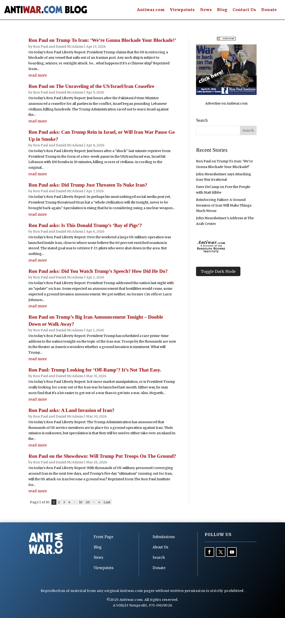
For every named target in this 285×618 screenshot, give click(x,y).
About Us (160, 547)
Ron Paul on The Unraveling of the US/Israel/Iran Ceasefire (91, 86)
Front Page (103, 537)
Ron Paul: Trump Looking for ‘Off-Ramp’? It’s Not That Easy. (94, 370)
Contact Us (244, 10)
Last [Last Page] (107, 502)
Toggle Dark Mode (218, 271)
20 (88, 502)
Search (159, 557)
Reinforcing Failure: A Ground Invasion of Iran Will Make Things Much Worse (223, 205)
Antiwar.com (151, 10)
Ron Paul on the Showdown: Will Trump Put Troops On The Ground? (102, 456)
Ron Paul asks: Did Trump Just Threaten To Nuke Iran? (87, 185)
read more (37, 75)
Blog (222, 10)
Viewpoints (182, 10)
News (206, 10)
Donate (269, 10)
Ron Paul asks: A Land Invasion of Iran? (71, 410)
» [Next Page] (99, 502)
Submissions (164, 537)
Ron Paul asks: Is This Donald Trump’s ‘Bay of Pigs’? (85, 225)
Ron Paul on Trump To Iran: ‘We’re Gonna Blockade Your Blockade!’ (102, 40)
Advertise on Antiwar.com (226, 103)
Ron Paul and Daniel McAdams (58, 46)
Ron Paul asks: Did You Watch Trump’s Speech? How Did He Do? (98, 271)
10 (80, 502)
